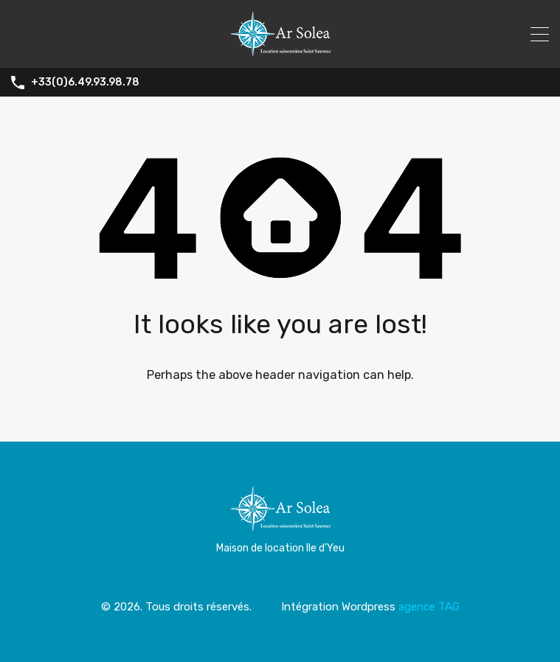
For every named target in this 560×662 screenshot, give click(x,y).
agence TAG (429, 606)
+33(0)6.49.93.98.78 (85, 82)
